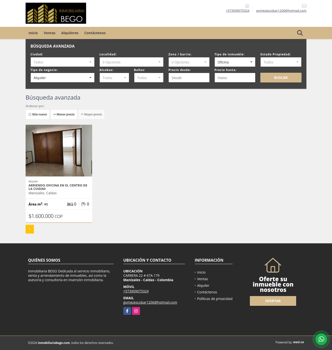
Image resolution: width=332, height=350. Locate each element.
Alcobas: (106, 70)
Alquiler (203, 285)
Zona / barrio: (180, 54)
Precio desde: (179, 70)
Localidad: (108, 54)
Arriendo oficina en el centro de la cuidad (58, 187)
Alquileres (69, 33)
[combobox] (62, 62)
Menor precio (64, 114)
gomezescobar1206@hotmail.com (150, 302)
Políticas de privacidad (215, 298)
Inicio (33, 33)
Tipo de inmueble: (230, 54)
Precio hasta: (225, 70)
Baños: (139, 70)
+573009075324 (237, 10)
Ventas (49, 33)
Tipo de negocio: (44, 70)
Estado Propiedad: (275, 54)
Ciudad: (36, 54)
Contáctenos (95, 33)
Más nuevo (37, 114)
